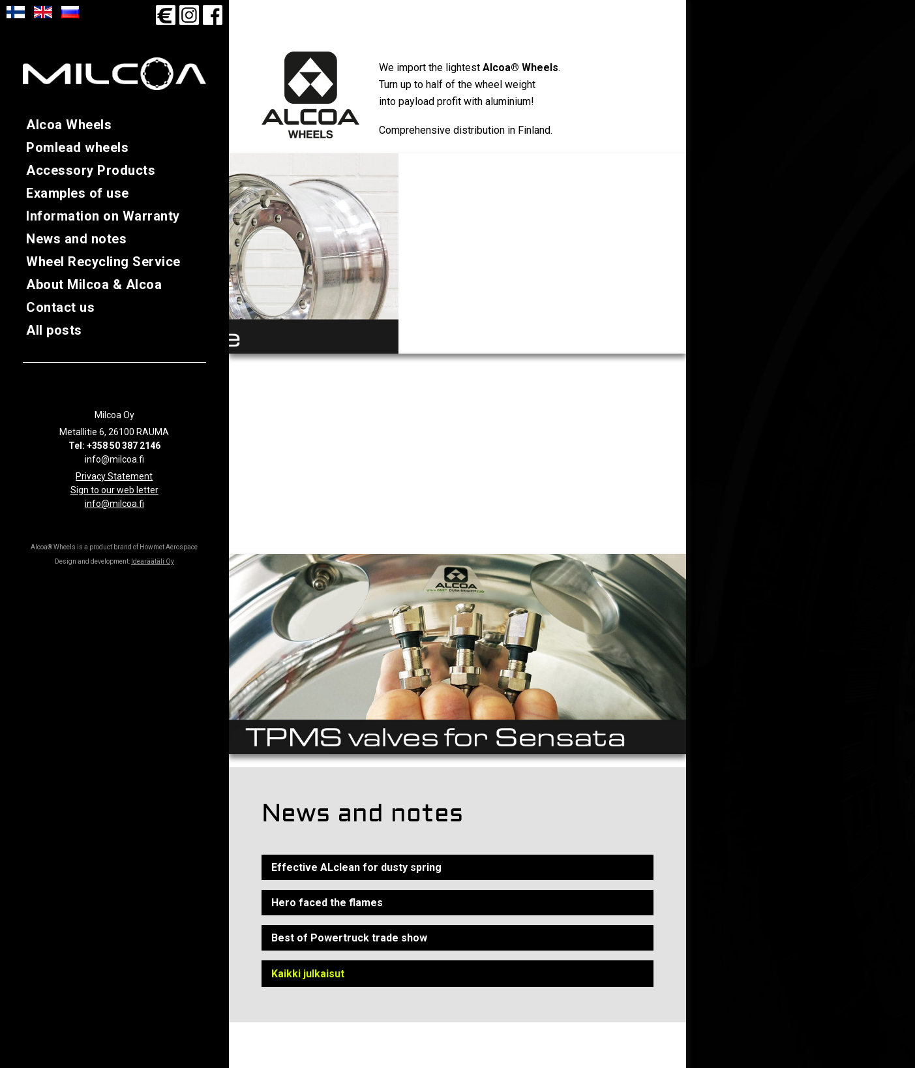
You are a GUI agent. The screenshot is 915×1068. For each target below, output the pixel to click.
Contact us (60, 307)
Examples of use (77, 193)
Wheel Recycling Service (103, 261)
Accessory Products (90, 170)
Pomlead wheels (77, 147)
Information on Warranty (103, 216)
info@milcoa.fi (114, 503)
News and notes (76, 239)
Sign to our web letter (114, 490)
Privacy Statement (114, 476)
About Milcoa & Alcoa (94, 284)
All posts (54, 330)
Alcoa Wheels (69, 124)
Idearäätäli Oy (152, 561)
